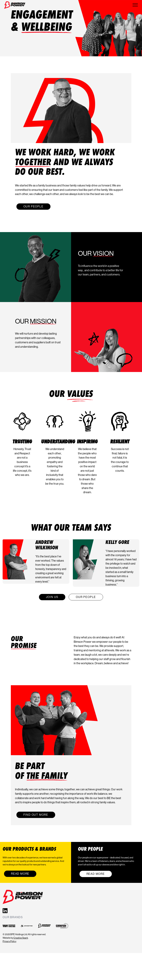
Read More (20, 873)
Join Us (52, 597)
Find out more (35, 814)
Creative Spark (20, 938)
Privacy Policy (9, 941)
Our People (33, 206)
